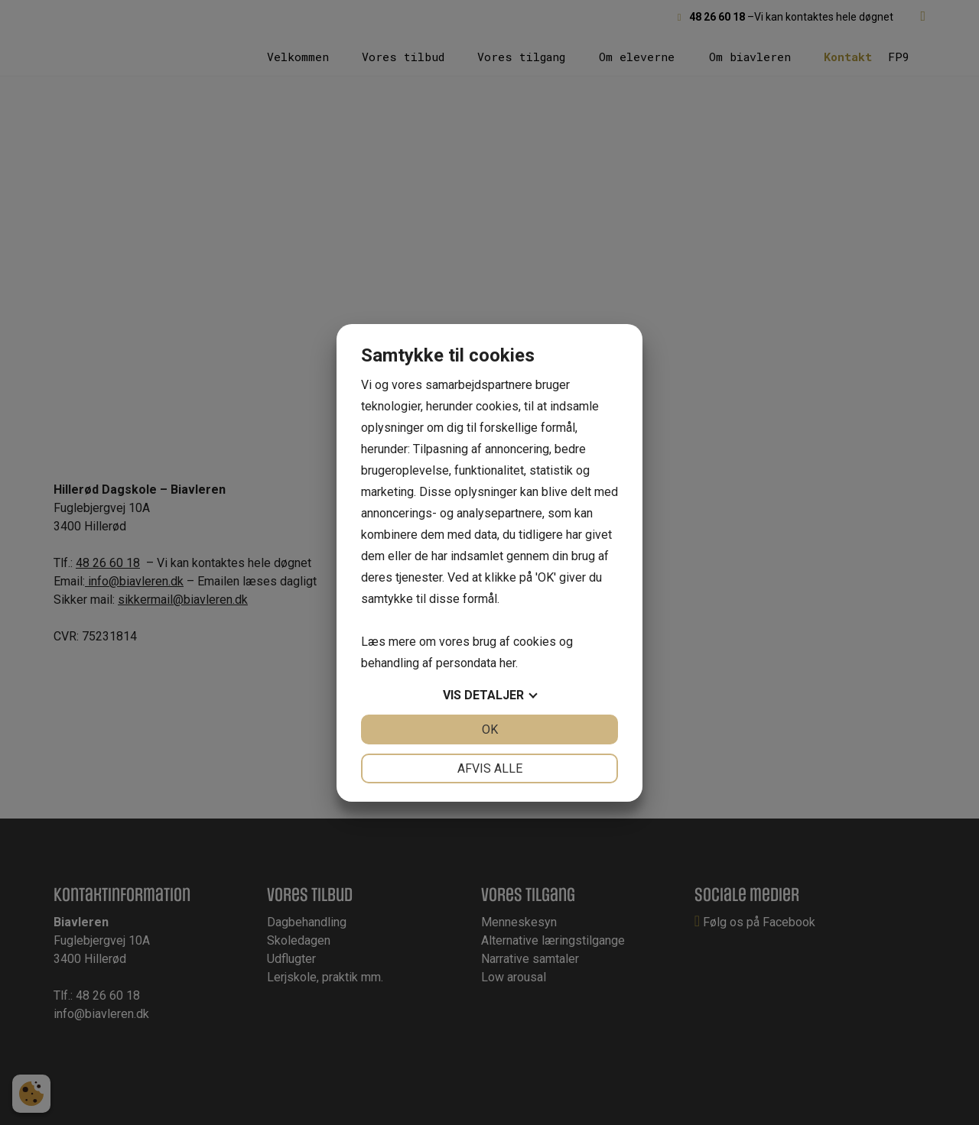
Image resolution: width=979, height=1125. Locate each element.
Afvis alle (489, 768)
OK (490, 729)
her (507, 663)
